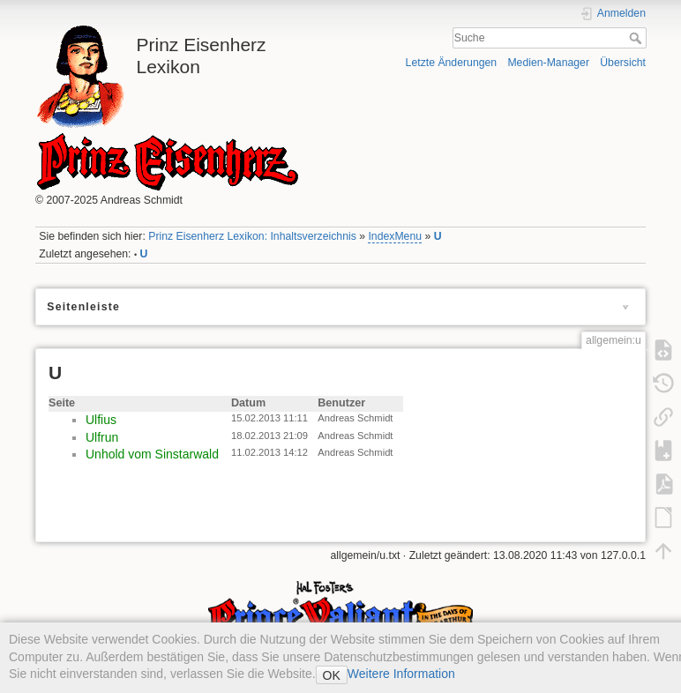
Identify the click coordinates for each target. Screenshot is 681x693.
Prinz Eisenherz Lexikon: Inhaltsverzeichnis (252, 236)
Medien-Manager (548, 62)
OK (331, 675)
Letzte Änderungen (452, 62)
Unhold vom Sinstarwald (152, 454)
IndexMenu (395, 236)
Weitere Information (401, 674)
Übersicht (623, 62)
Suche (637, 38)
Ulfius (101, 420)
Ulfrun (102, 437)
